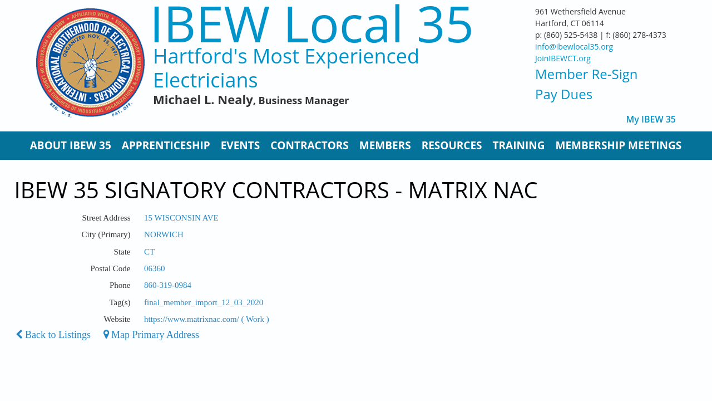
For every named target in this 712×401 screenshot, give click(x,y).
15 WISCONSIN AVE (181, 217)
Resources (452, 145)
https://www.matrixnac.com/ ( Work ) (206, 319)
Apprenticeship (166, 145)
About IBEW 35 (70, 145)
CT (149, 251)
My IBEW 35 (651, 119)
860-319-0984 (167, 285)
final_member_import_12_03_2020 (203, 302)
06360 (154, 268)
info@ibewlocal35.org (574, 46)
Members (385, 145)
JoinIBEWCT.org (563, 58)
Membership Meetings (618, 145)
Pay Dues (563, 94)
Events (240, 145)
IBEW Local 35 (312, 23)
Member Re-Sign (586, 74)
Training (519, 145)
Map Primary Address (151, 334)
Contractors (309, 145)
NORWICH (164, 234)
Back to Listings (53, 334)
